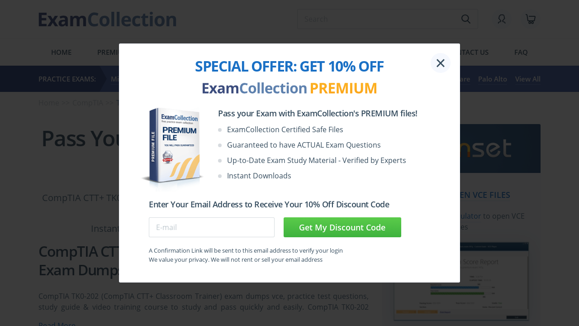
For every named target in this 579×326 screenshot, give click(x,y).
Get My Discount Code (342, 227)
